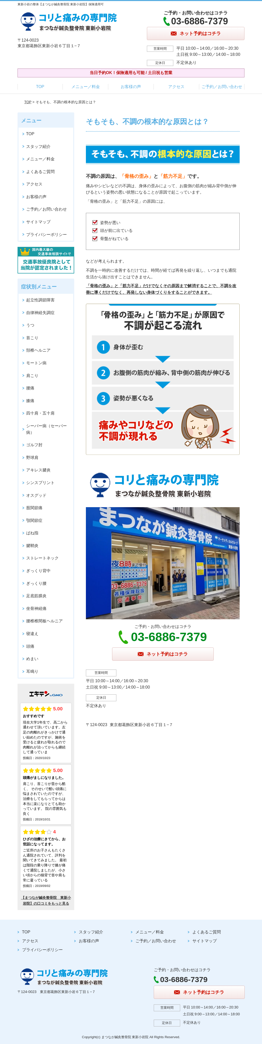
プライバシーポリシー (46, 234)
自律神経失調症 (40, 313)
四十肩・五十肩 (40, 413)
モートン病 (36, 363)
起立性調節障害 (40, 300)
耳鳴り (32, 671)
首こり (32, 338)
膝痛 (30, 401)
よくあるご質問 (40, 171)
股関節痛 (34, 508)
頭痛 (30, 646)
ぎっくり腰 (36, 583)
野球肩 (32, 457)
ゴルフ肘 (34, 445)
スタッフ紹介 (38, 146)
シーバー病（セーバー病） (46, 429)
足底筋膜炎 (36, 596)
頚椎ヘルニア (38, 350)
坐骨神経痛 (36, 608)
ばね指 (32, 533)
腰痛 (30, 388)
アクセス (176, 86)
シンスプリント (40, 483)
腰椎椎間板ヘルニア (44, 621)
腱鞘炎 (32, 545)
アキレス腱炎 (38, 470)
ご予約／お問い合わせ (222, 86)
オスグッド (36, 495)
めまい (32, 659)
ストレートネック (42, 558)
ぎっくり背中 (38, 571)
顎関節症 (34, 520)
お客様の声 (131, 86)
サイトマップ (38, 222)
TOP (40, 86)
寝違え (32, 633)
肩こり (32, 375)
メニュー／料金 (85, 86)
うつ (30, 325)
